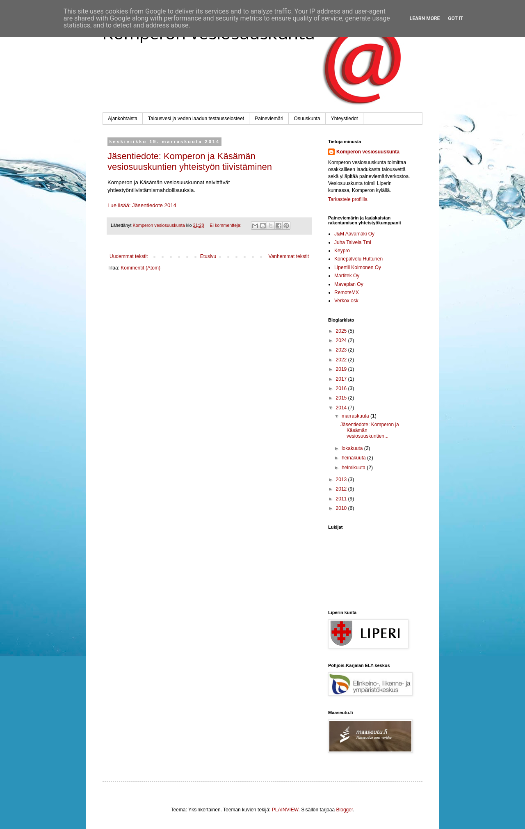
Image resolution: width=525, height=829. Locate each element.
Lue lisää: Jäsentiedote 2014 (141, 205)
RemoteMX (346, 292)
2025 (342, 331)
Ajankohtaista (122, 118)
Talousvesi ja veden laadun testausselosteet (196, 118)
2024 (342, 340)
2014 (342, 408)
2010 (342, 508)
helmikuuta (354, 467)
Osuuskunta (307, 118)
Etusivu (208, 256)
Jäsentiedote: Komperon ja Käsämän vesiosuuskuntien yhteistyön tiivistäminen (189, 161)
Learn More (425, 18)
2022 (342, 360)
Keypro (342, 250)
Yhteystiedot (344, 118)
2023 (342, 350)
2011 (342, 499)
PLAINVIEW (285, 810)
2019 (342, 369)
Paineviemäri (269, 118)
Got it (455, 18)
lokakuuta (353, 448)
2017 (342, 379)
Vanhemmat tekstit (289, 256)
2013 (342, 479)
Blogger (344, 810)
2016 (342, 388)
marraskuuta (356, 416)
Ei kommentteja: (226, 225)
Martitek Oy (346, 276)
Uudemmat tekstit (129, 256)
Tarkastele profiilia (348, 199)
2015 (342, 398)
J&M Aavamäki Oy (354, 234)
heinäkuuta (354, 458)
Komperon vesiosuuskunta (367, 152)
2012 (342, 489)
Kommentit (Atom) (140, 268)
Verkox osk (346, 301)
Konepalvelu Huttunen (358, 259)
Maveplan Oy (348, 284)
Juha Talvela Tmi (352, 242)
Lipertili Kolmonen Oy (357, 267)
